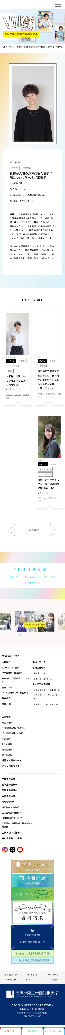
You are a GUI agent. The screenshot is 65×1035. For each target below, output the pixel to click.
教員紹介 (6, 698)
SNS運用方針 (11, 979)
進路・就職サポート (12, 760)
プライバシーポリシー (32, 979)
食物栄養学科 (39, 667)
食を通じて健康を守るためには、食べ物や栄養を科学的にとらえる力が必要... (49, 379)
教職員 (52, 360)
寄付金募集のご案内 (12, 838)
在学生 (15, 167)
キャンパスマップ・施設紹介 (15, 692)
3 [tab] (25, 634)
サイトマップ (32, 974)
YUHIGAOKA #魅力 (10, 667)
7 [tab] (50, 634)
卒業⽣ (22, 360)
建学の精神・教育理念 (12, 672)
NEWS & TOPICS (10, 656)
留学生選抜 (7, 754)
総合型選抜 (7, 722)
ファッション (45, 474)
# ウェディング (32, 582)
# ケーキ (9, 394)
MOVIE (42, 360)
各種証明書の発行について (14, 812)
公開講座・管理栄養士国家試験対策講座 (17, 825)
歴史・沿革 (7, 687)
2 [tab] (19, 634)
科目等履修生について (12, 818)
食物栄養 (27, 167)
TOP (3, 46)
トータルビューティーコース (46, 704)
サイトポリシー (54, 974)
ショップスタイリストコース (46, 689)
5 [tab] (37, 634)
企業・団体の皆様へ (12, 832)
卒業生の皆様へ (9, 790)
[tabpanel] (30, 621)
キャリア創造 (13, 365)
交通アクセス (11, 1031)
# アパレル (42, 498)
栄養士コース (39, 673)
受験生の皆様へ (9, 778)
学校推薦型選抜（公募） (13, 733)
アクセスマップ (11, 974)
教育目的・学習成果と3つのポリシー (17, 680)
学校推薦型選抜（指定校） (14, 727)
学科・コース (38, 662)
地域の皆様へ (8, 801)
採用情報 (54, 979)
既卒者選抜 (7, 749)
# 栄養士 (13, 200)
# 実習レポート (27, 200)
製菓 (10, 371)
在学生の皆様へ (9, 784)
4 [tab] (31, 634)
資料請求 (32, 1031)
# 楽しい (17, 394)
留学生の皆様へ (9, 796)
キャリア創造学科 (41, 684)
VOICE (11, 46)
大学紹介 (6, 662)
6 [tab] (43, 634)
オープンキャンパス (54, 1031)
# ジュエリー (31, 576)
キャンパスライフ (11, 766)
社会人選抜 (7, 743)
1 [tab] (13, 634)
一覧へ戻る (33, 530)
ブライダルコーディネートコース (47, 697)
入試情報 (6, 716)
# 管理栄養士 (51, 393)
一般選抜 (6, 738)
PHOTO (11, 360)
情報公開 (6, 704)
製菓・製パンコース (42, 678)
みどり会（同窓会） (11, 807)
